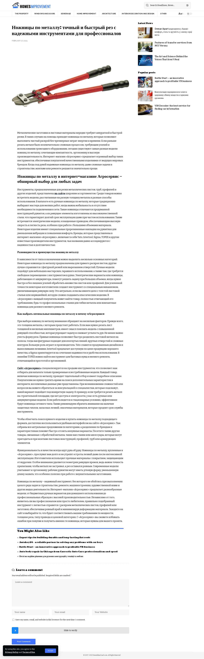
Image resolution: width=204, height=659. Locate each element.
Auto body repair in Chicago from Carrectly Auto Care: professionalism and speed (70, 551)
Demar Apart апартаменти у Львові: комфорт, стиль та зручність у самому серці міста (173, 31)
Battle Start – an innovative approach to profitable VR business (58, 546)
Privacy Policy (12, 652)
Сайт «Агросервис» (29, 368)
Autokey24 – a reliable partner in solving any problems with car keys (62, 542)
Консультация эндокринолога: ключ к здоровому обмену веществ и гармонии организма (171, 95)
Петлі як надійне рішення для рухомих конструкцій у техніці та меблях (51, 556)
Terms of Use (29, 652)
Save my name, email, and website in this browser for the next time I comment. (50, 620)
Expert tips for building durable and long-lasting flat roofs (56, 537)
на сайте (59, 193)
